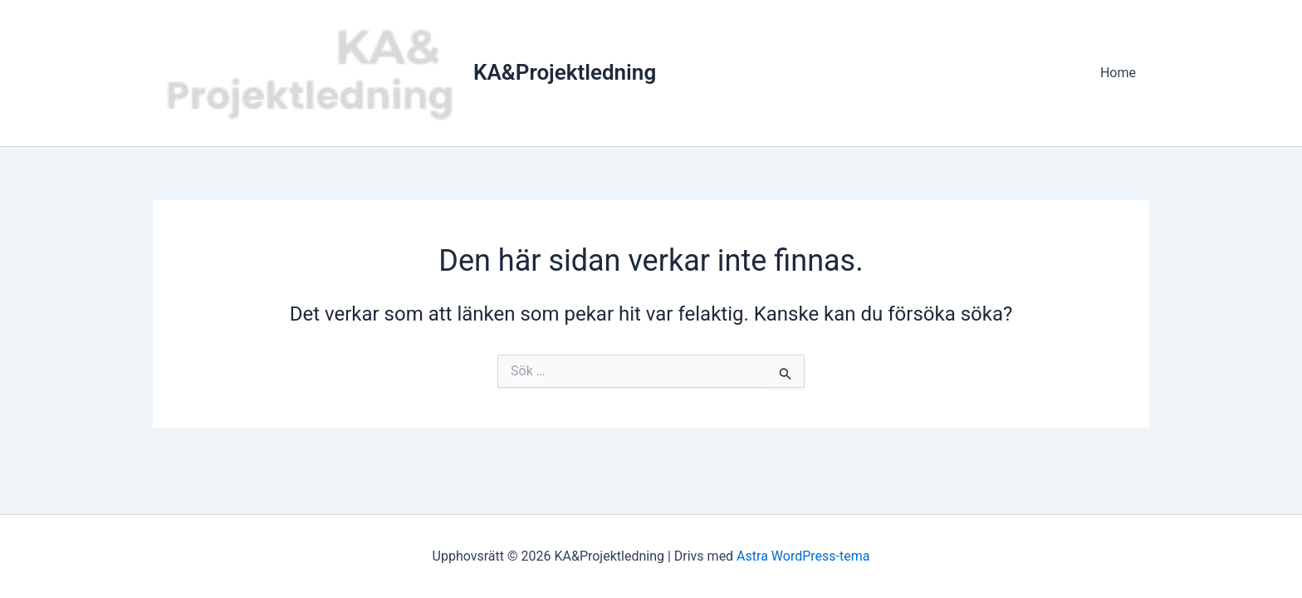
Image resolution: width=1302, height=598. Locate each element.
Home (1118, 73)
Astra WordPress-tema (803, 556)
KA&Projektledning (564, 72)
